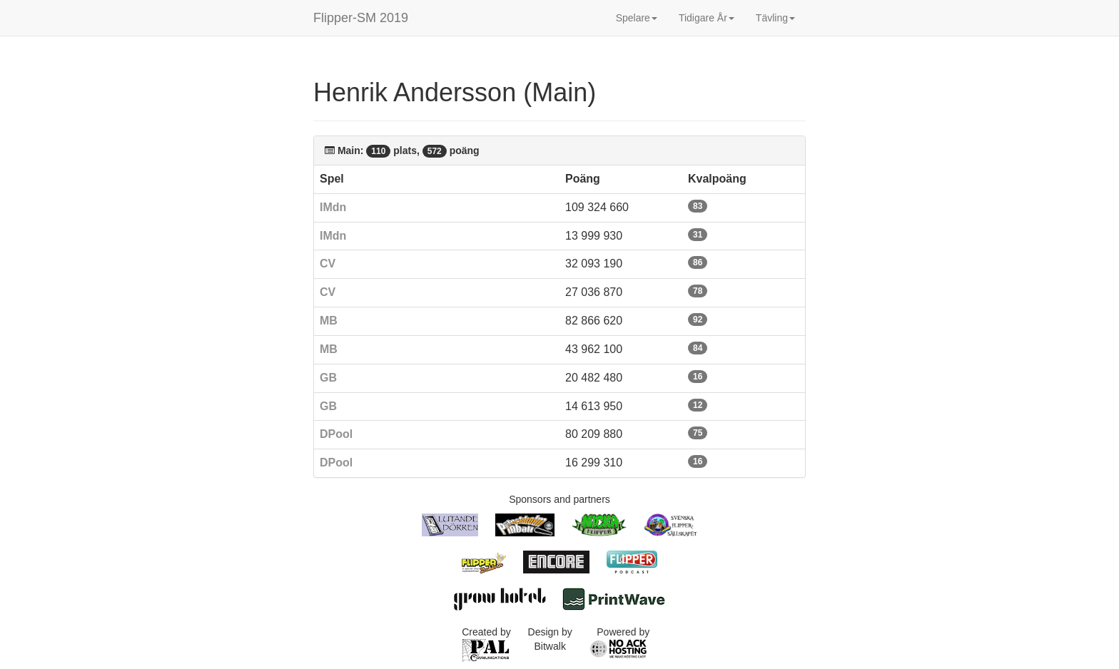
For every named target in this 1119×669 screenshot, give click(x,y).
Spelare (636, 18)
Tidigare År (706, 18)
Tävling (775, 18)
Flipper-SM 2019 (360, 18)
